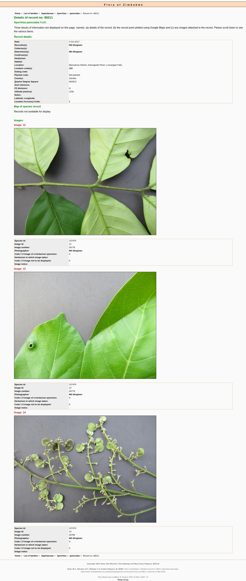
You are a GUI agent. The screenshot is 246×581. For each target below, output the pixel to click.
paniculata (75, 13)
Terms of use (123, 580)
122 (71, 68)
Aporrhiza (61, 13)
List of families (31, 13)
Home (18, 13)
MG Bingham (75, 45)
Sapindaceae (47, 13)
